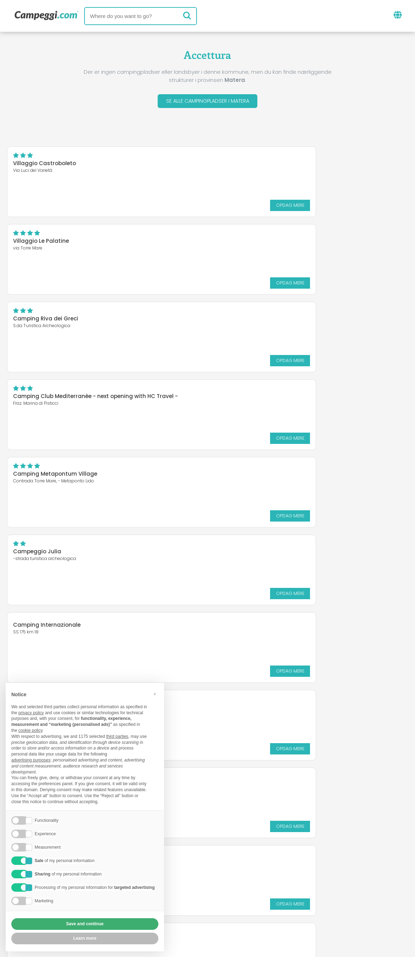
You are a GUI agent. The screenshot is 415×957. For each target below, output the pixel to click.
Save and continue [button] (85, 923)
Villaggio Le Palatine (248, 165)
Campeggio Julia (245, 320)
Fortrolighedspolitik (174, 910)
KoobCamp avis (225, 869)
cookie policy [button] (30, 730)
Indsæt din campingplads (187, 898)
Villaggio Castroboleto (44, 165)
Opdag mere (173, 206)
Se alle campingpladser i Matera (207, 102)
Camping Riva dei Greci (45, 242)
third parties (117, 736)
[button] (154, 694)
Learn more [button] (84, 938)
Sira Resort (28, 475)
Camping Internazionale (47, 393)
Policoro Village (34, 553)
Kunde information (241, 910)
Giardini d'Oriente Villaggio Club (265, 393)
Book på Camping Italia (273, 898)
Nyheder (178, 869)
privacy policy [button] (31, 712)
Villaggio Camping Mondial (258, 553)
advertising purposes (31, 760)
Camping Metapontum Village (55, 320)
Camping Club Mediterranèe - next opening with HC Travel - (303, 242)
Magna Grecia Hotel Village (258, 475)
